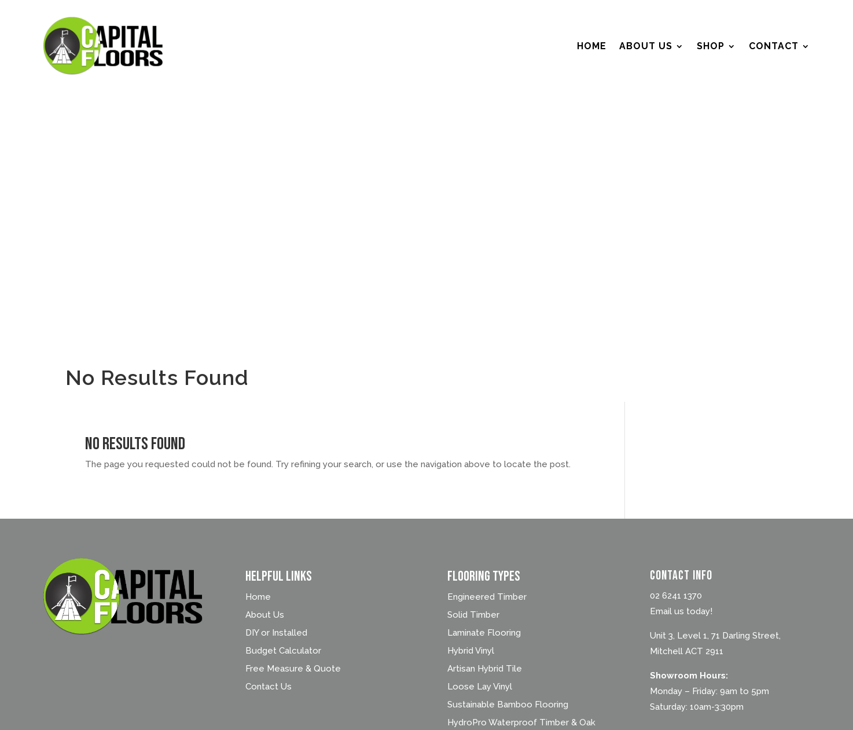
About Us (645, 46)
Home (591, 46)
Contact (774, 46)
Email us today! (681, 611)
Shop (711, 46)
